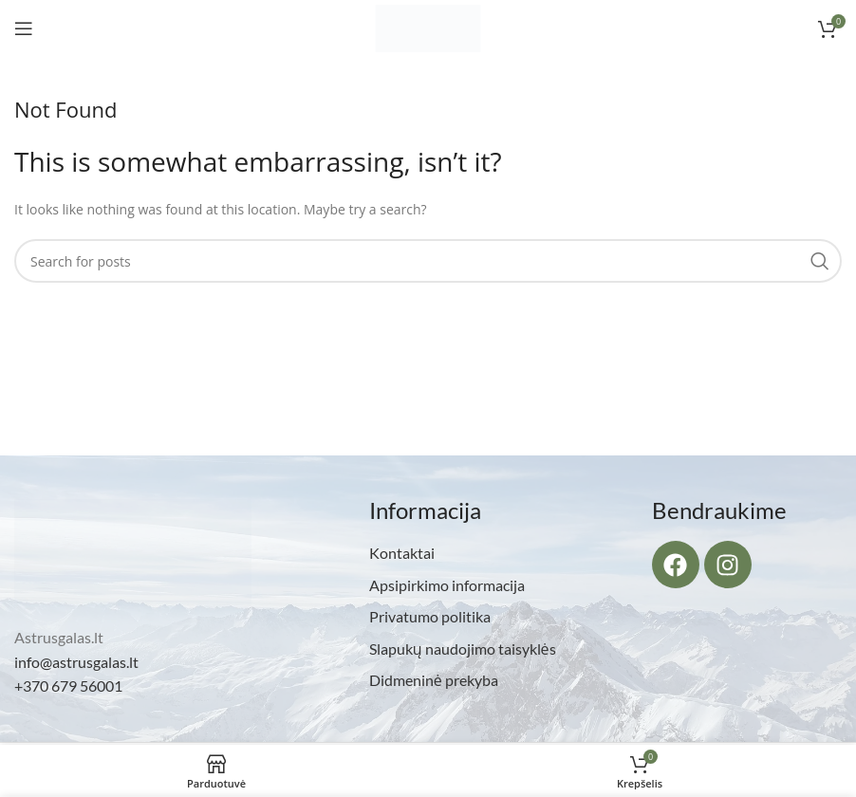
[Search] (428, 261)
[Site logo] (428, 27)
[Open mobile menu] (24, 28)
